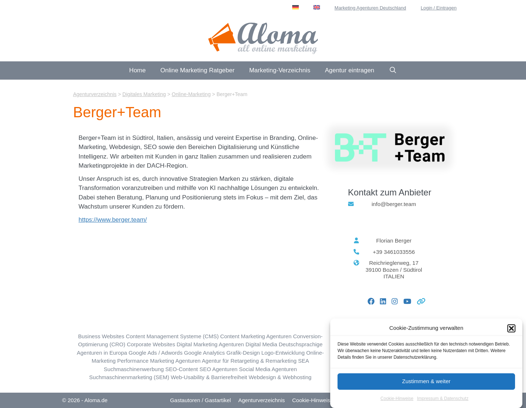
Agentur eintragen (349, 70)
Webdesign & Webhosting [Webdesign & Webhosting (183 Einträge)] (280, 377)
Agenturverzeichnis (261, 400)
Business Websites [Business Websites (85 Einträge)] (101, 336)
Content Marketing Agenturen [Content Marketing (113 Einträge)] (255, 336)
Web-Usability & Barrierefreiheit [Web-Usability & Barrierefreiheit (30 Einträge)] (209, 377)
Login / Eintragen (439, 8)
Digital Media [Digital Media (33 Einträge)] (261, 344)
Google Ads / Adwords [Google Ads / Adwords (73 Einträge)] (156, 353)
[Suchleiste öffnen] (393, 70)
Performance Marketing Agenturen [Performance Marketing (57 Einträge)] (159, 361)
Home (137, 70)
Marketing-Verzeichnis (279, 70)
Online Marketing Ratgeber (197, 70)
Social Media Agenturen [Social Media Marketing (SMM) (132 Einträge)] (268, 369)
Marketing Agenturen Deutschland (370, 8)
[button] (511, 331)
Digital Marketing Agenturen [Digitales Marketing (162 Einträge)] (210, 344)
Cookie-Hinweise (397, 401)
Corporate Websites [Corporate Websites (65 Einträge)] (151, 344)
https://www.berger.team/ (113, 219)
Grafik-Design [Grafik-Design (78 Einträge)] (243, 353)
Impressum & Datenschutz (443, 401)
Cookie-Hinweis (311, 400)
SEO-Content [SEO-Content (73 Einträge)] (181, 369)
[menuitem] (295, 7)
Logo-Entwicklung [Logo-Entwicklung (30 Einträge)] (283, 353)
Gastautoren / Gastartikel (200, 400)
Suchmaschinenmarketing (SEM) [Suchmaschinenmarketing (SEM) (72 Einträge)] (129, 377)
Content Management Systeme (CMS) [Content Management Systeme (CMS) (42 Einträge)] (172, 336)
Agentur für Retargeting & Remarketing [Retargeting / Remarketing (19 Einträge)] (249, 361)
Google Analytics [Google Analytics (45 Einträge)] (204, 353)
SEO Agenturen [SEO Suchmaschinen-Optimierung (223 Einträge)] (218, 369)
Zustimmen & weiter (426, 384)
